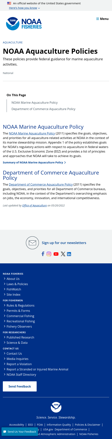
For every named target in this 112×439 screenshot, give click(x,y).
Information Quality (59, 424)
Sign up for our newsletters (64, 242)
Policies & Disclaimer (87, 424)
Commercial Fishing (20, 316)
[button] (20, 431)
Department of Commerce (71, 429)
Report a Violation (19, 364)
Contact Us (11, 348)
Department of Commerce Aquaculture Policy (43, 109)
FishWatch (14, 289)
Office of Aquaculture (34, 205)
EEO (30, 424)
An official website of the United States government (44, 5)
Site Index (13, 294)
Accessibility (16, 424)
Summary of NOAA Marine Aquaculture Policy (33, 162)
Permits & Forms (18, 311)
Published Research (20, 337)
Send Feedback (19, 386)
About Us (13, 279)
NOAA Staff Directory (21, 375)
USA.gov (48, 429)
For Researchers (14, 332)
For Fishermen (13, 300)
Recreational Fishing (21, 321)
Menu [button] (102, 19)
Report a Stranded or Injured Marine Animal (37, 369)
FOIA (40, 424)
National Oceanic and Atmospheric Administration (44, 434)
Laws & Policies (17, 284)
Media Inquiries (17, 359)
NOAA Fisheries (13, 273)
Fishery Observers (19, 326)
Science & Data (17, 343)
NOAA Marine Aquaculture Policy (35, 102)
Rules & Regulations (20, 305)
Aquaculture (13, 42)
